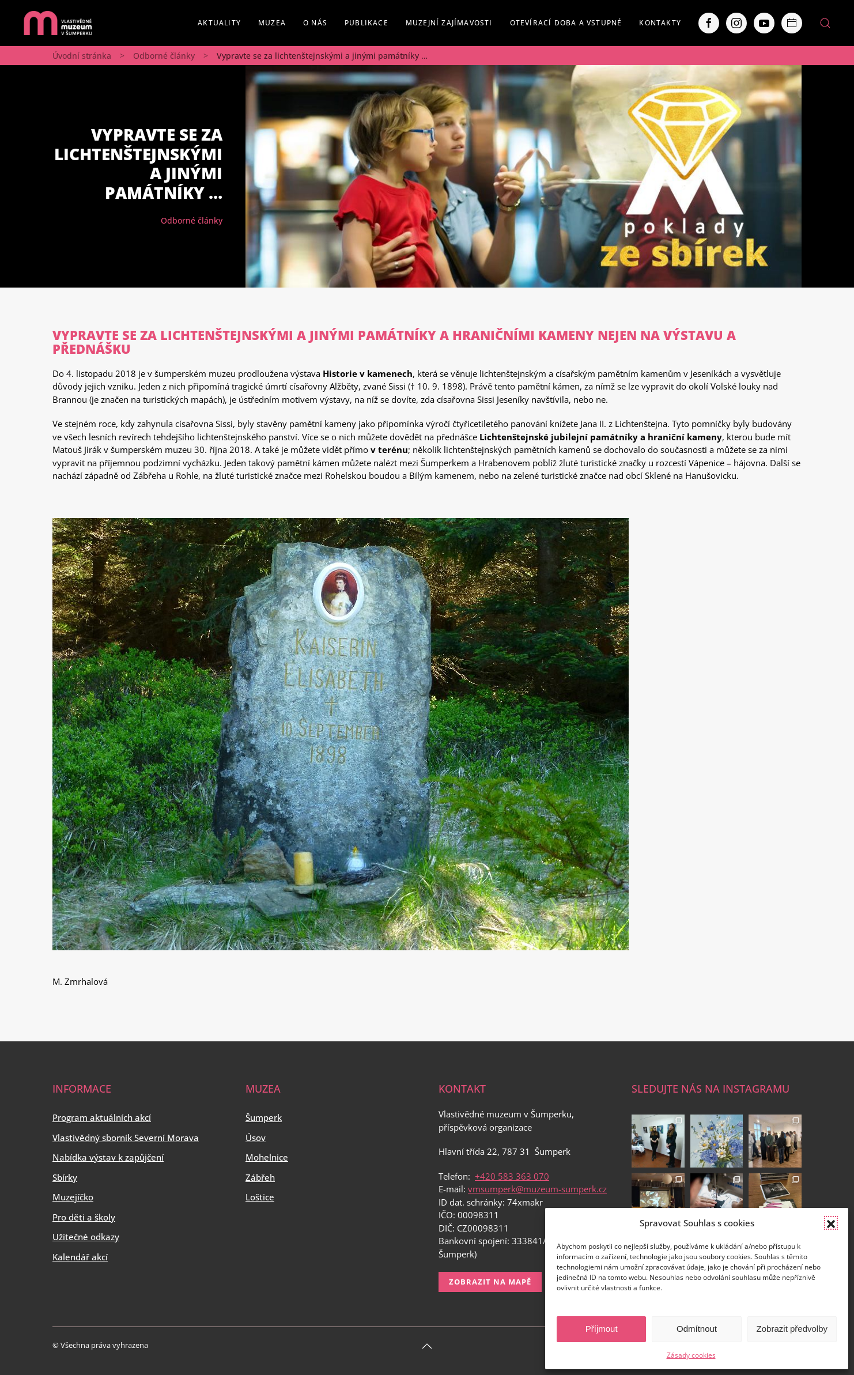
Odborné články (164, 55)
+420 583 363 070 (512, 1176)
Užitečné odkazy (85, 1236)
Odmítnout (697, 1329)
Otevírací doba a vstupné (566, 23)
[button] (831, 1223)
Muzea (272, 23)
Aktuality (219, 23)
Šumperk (263, 1117)
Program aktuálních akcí (101, 1117)
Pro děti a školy (83, 1217)
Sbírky (64, 1177)
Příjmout (601, 1329)
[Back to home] (57, 23)
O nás (315, 23)
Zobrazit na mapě (490, 1281)
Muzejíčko (72, 1197)
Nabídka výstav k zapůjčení (108, 1157)
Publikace (366, 23)
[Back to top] (427, 1346)
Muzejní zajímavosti (449, 23)
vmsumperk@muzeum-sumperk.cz (537, 1189)
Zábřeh (260, 1177)
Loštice (259, 1197)
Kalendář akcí (80, 1257)
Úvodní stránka (81, 55)
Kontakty (660, 23)
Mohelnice (266, 1157)
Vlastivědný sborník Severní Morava (125, 1137)
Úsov (255, 1137)
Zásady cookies (691, 1355)
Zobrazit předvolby (792, 1329)
